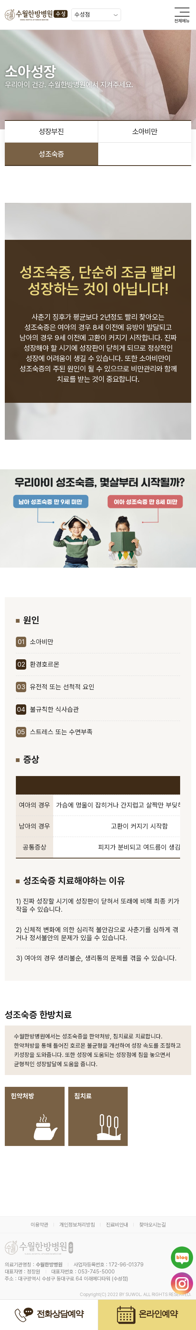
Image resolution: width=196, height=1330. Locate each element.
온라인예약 (147, 1315)
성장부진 (51, 131)
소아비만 (144, 131)
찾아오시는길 (152, 1225)
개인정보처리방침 (77, 1225)
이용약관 (39, 1225)
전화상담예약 (49, 1315)
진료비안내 (117, 1225)
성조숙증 (51, 154)
